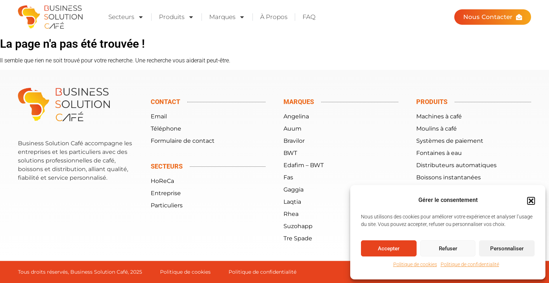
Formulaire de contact (183, 140)
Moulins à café (436, 128)
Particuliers (167, 205)
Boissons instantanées (448, 177)
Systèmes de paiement (449, 140)
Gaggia (293, 189)
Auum (292, 128)
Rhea (291, 214)
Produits (176, 17)
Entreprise (166, 193)
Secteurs (126, 17)
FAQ (308, 16)
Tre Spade (297, 238)
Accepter (388, 248)
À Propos (273, 16)
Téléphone (166, 128)
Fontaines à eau (439, 153)
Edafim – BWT (303, 165)
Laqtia (292, 201)
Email (159, 116)
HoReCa (162, 181)
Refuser (448, 248)
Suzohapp (298, 226)
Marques (227, 17)
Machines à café (439, 116)
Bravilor (294, 140)
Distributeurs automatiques (456, 165)
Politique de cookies (415, 264)
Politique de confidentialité (470, 264)
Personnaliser (507, 248)
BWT (290, 153)
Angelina (296, 116)
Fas (288, 177)
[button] (531, 200)
